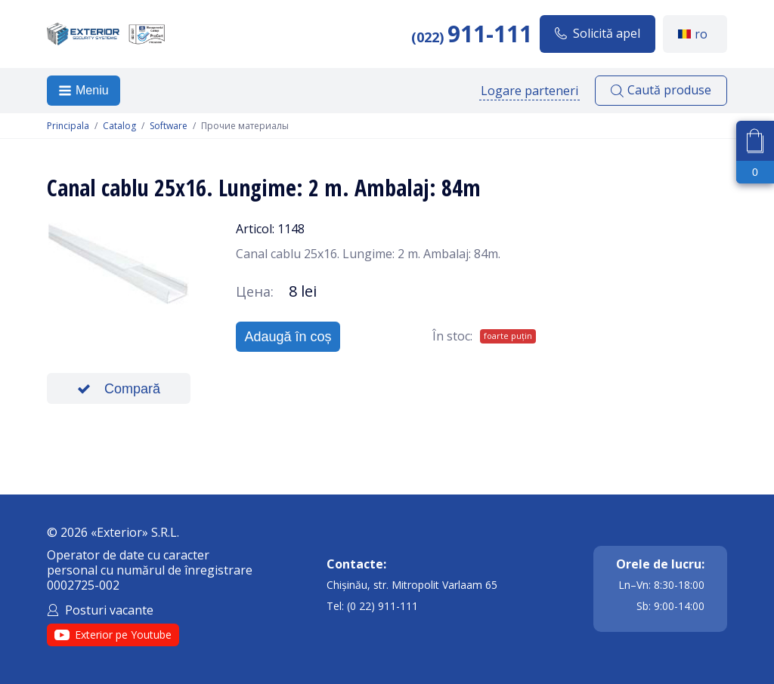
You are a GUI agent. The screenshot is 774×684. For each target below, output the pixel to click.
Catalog (119, 126)
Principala (68, 126)
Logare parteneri (529, 90)
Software (168, 126)
